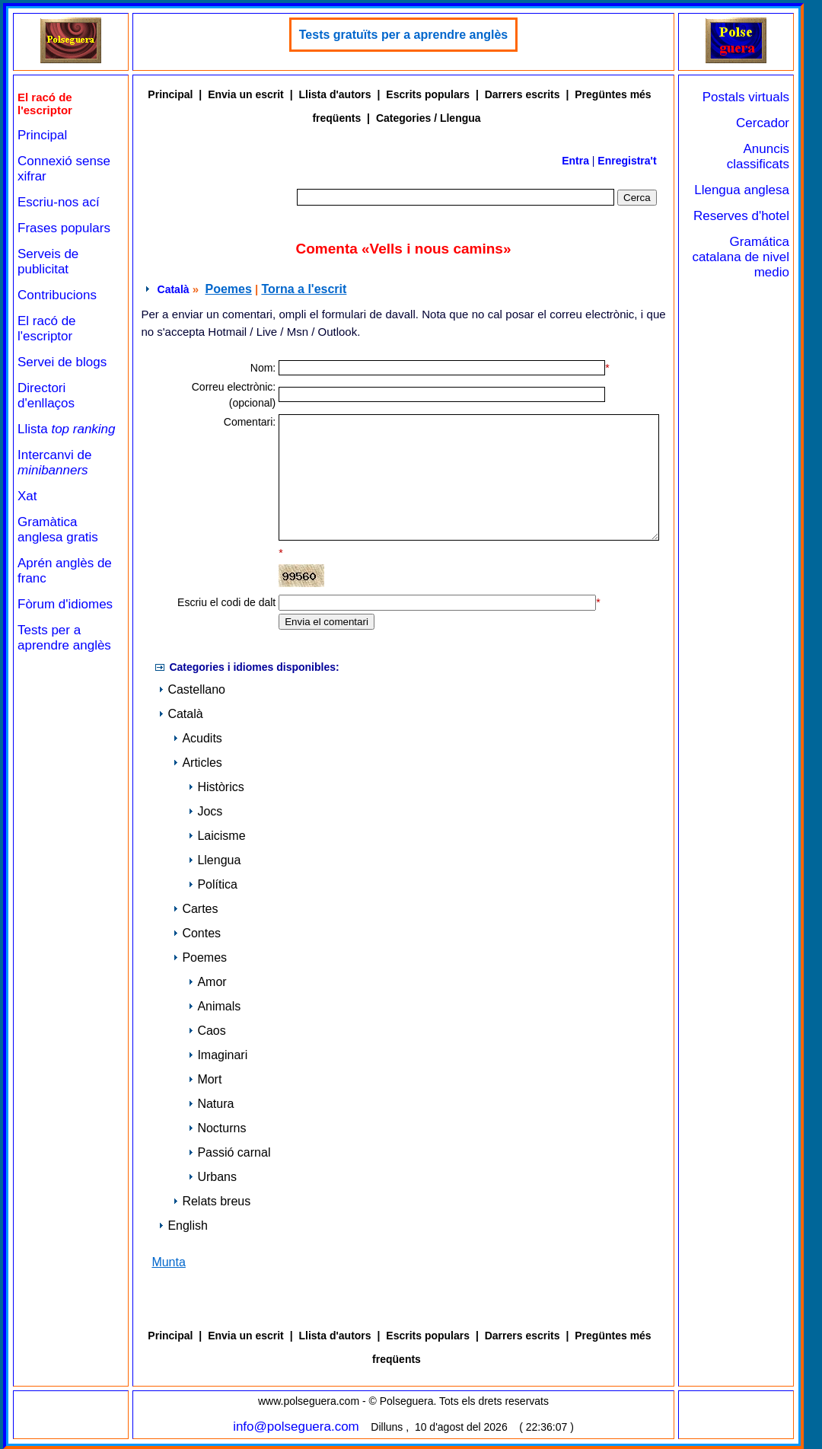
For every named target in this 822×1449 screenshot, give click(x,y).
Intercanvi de (54, 462)
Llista (67, 429)
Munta (168, 1262)
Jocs (205, 811)
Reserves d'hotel (741, 216)
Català (174, 289)
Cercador (762, 123)
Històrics (216, 786)
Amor (207, 981)
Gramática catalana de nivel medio (740, 257)
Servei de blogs (62, 362)
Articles (197, 762)
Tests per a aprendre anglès (64, 638)
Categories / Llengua (428, 118)
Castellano (191, 689)
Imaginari (217, 1054)
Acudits (197, 738)
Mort (204, 1079)
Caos (206, 1030)
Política (212, 884)
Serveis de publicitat (48, 261)
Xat (27, 496)
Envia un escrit (246, 94)
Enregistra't (626, 161)
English (182, 1225)
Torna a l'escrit (303, 288)
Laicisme (216, 835)
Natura (211, 1103)
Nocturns (217, 1128)
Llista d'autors (334, 94)
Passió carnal (229, 1152)
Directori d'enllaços (46, 395)
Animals (214, 1006)
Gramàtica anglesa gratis (58, 529)
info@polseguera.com (296, 1426)
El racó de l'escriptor (47, 328)
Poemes (228, 288)
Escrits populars (428, 94)
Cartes (195, 908)
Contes (197, 933)
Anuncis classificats (758, 156)
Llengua (214, 860)
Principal (42, 135)
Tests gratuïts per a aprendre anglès (403, 34)
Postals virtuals (746, 97)
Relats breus (211, 1201)
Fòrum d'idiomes (65, 604)
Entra (575, 161)
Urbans (212, 1176)
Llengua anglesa (741, 190)
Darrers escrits (522, 94)
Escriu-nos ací (59, 202)
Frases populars (64, 228)
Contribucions (57, 295)
